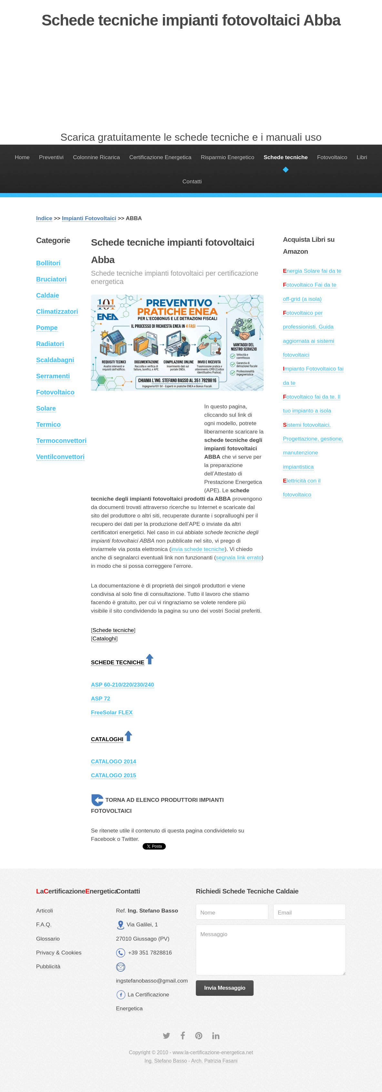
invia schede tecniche (198, 549)
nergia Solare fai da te (312, 271)
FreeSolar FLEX (112, 712)
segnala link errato (239, 557)
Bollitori (48, 263)
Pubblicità (48, 966)
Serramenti (53, 376)
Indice (44, 218)
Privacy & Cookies (59, 952)
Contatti (192, 181)
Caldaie (47, 295)
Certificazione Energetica (160, 157)
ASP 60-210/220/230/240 (122, 684)
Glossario (48, 938)
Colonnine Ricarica (96, 157)
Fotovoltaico (332, 157)
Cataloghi (104, 638)
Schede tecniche (286, 157)
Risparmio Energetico (227, 157)
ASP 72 (100, 698)
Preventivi (51, 157)
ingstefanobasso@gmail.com (152, 980)
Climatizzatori (57, 311)
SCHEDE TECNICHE (118, 662)
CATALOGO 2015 (113, 775)
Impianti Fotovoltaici (89, 218)
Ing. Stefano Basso (166, 1061)
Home (22, 157)
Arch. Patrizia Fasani (214, 1061)
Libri (362, 157)
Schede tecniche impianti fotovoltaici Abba (191, 20)
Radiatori (50, 343)
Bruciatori (51, 279)
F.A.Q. (44, 924)
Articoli (44, 910)
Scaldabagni (55, 359)
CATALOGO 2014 (113, 761)
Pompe (47, 327)
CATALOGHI (107, 739)
